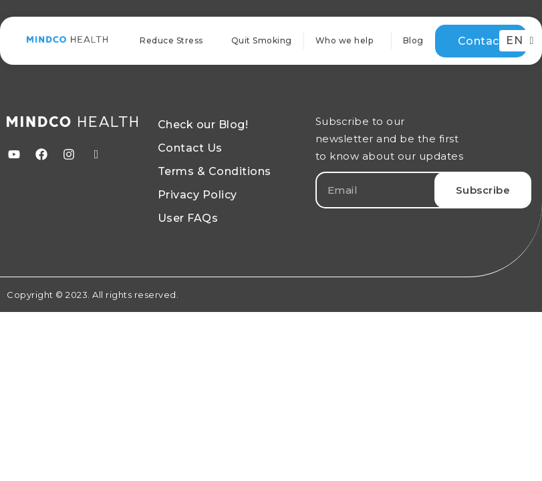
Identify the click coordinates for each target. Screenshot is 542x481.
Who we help (347, 40)
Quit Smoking (261, 40)
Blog (413, 40)
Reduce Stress (171, 40)
